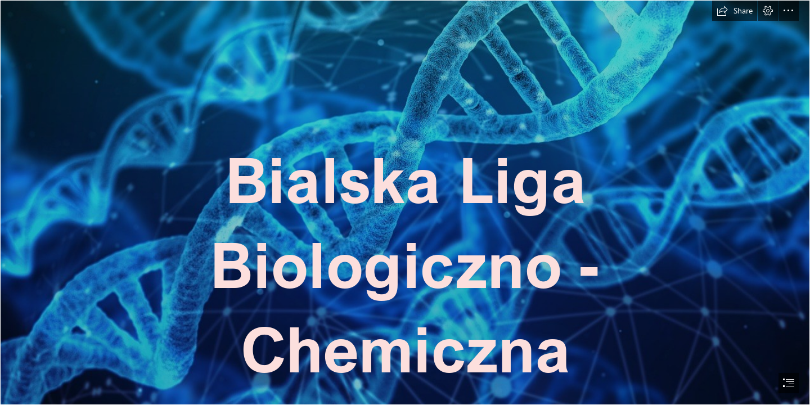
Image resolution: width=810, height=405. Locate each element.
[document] (405, 202)
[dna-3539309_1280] (405, 202)
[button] (734, 11)
